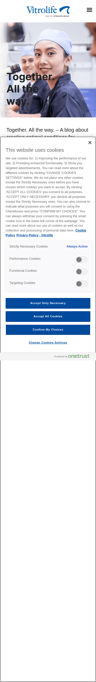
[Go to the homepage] (48, 11)
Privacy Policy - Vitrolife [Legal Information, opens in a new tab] (34, 235)
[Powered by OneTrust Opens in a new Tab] (74, 357)
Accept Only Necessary (48, 303)
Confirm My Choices (48, 329)
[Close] (89, 142)
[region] (48, 409)
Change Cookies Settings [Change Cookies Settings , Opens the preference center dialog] (48, 342)
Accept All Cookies (48, 316)
